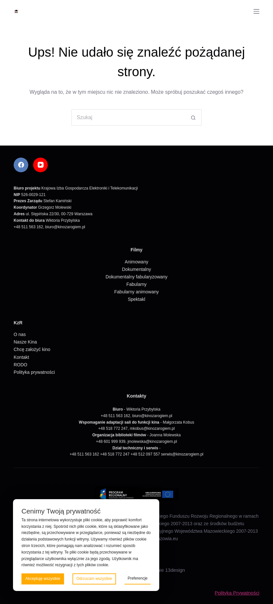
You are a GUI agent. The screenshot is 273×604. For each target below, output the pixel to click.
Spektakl (136, 299)
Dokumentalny (136, 269)
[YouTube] (40, 165)
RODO (20, 364)
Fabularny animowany (136, 291)
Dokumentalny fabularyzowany (137, 276)
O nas (20, 334)
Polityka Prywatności (236, 593)
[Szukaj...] (128, 117)
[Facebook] (21, 165)
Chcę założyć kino (32, 349)
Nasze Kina (25, 341)
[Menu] (256, 11)
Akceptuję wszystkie (42, 578)
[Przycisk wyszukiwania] (193, 117)
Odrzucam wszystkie (94, 578)
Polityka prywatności (34, 372)
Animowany (136, 261)
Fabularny (136, 284)
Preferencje (138, 578)
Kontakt (21, 357)
